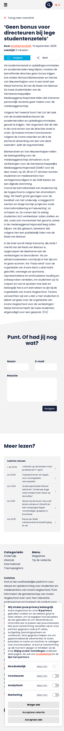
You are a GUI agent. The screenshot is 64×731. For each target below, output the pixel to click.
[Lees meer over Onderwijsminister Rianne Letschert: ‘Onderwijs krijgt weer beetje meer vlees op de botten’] (32, 491)
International (12, 564)
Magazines (38, 556)
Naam (11, 361)
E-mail (39, 361)
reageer (18, 58)
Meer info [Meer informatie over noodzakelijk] (42, 666)
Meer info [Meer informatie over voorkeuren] (42, 675)
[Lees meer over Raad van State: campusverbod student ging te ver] (32, 522)
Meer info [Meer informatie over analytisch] (42, 685)
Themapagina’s (13, 568)
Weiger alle (33, 704)
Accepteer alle (33, 719)
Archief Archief (21, 46)
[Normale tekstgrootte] (56, 4)
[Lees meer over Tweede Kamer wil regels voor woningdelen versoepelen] (32, 478)
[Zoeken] (49, 4)
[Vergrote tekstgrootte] (59, 4)
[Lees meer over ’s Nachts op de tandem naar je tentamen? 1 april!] (32, 468)
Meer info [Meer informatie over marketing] (42, 694)
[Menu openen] (5, 4)
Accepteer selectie (33, 712)
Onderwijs (10, 556)
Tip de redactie (41, 560)
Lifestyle (9, 560)
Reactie (12, 375)
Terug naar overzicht (21, 18)
